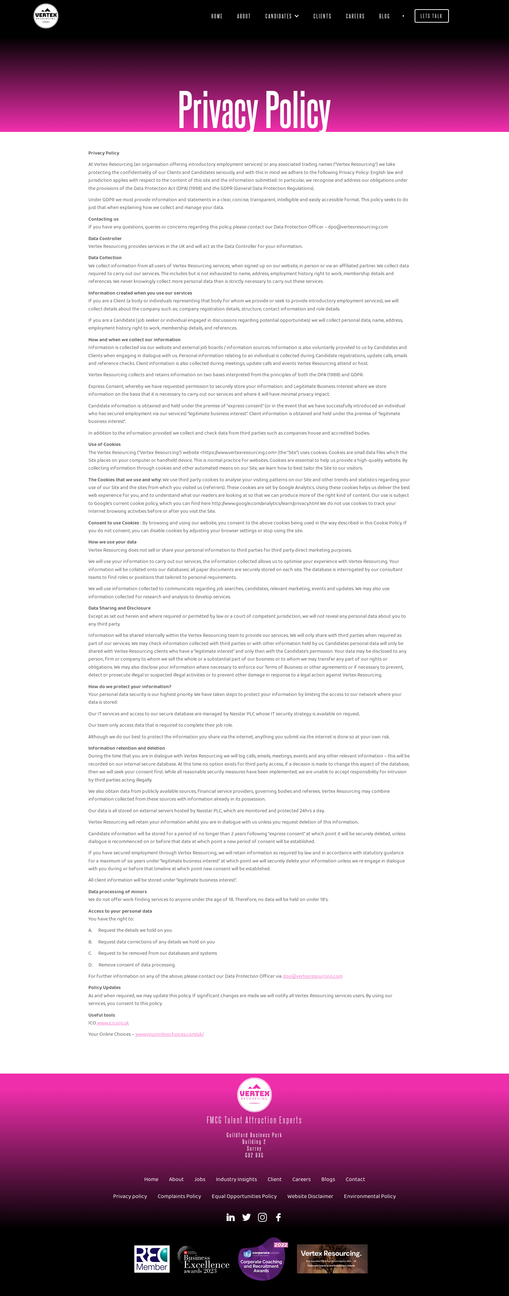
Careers (355, 15)
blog (384, 15)
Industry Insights (236, 1179)
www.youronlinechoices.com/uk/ (169, 1034)
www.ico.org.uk (112, 1023)
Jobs (199, 1179)
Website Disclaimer (310, 1196)
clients (323, 15)
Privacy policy (130, 1196)
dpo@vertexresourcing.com (313, 976)
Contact (355, 1179)
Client (275, 1179)
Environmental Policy (370, 1196)
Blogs (328, 1179)
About (244, 15)
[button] (282, 16)
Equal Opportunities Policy (244, 1196)
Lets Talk (432, 16)
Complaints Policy (179, 1196)
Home (217, 15)
